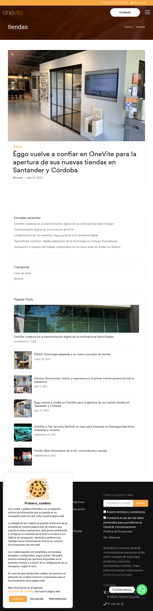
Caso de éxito (22, 252)
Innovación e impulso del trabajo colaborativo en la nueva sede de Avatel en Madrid (67, 226)
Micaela (18, 177)
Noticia (17, 146)
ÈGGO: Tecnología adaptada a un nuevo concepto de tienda (72, 333)
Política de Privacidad (117, 510)
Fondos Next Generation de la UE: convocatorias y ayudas (70, 430)
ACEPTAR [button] (18, 598)
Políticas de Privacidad (112, 601)
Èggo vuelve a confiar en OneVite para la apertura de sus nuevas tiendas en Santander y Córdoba (74, 162)
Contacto (125, 12)
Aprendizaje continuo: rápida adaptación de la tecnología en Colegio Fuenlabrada (65, 220)
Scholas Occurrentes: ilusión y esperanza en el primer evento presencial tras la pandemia (84, 359)
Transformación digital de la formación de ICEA (44, 209)
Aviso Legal (79, 601)
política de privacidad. (118, 554)
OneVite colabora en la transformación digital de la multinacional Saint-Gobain (64, 203)
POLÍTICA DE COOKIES (21, 591)
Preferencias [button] (58, 598)
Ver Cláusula (111, 516)
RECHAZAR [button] (36, 598)
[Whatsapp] (141, 589)
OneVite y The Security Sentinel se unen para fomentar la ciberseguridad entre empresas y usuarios (84, 407)
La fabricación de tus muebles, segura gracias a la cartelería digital (56, 214)
